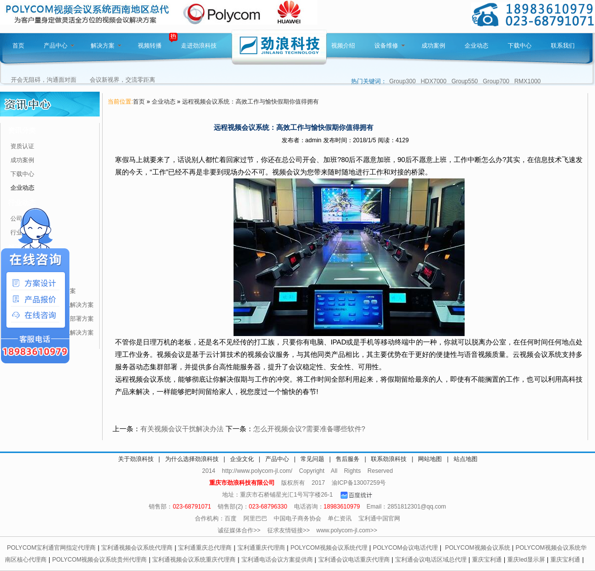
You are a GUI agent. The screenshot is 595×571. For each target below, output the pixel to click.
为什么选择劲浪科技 (192, 459)
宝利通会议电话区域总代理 (431, 559)
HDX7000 (433, 81)
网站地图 (430, 459)
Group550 (464, 81)
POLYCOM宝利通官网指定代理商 (51, 547)
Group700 (496, 81)
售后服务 (347, 459)
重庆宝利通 (487, 559)
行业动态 (22, 203)
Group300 (402, 81)
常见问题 (312, 459)
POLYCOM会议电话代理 (405, 547)
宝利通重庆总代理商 (205, 547)
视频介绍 (343, 45)
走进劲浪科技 (199, 45)
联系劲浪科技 (389, 459)
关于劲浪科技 (136, 459)
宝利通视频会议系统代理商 (137, 547)
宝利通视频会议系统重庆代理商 (194, 559)
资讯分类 (22, 130)
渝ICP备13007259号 (359, 482)
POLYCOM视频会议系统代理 (329, 547)
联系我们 (563, 45)
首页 (18, 45)
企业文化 (242, 459)
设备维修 (389, 45)
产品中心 (59, 45)
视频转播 (150, 45)
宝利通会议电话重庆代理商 (354, 559)
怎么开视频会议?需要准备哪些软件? (309, 429)
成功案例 (433, 45)
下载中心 (520, 45)
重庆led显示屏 (526, 559)
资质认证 (22, 146)
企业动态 (476, 45)
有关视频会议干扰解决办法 (182, 429)
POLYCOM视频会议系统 (477, 547)
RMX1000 (527, 81)
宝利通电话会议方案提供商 (277, 559)
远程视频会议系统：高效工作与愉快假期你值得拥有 (250, 101)
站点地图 (465, 459)
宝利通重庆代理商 (261, 547)
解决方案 (106, 45)
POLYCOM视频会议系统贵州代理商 (99, 559)
